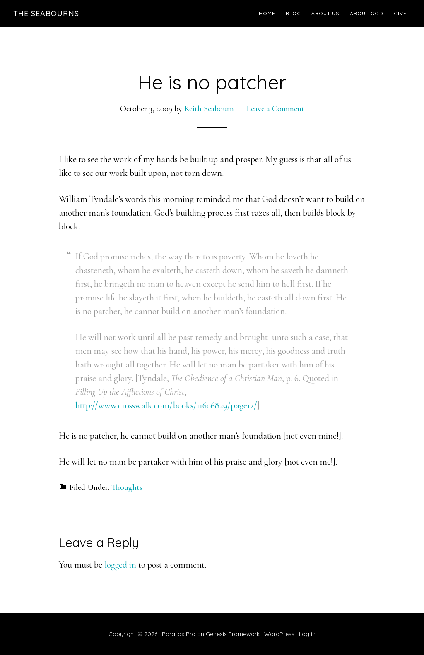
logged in (120, 564)
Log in (307, 634)
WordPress (279, 634)
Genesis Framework (233, 634)
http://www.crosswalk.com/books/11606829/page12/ (166, 405)
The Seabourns (46, 13)
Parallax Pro (178, 634)
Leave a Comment (275, 109)
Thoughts (126, 487)
